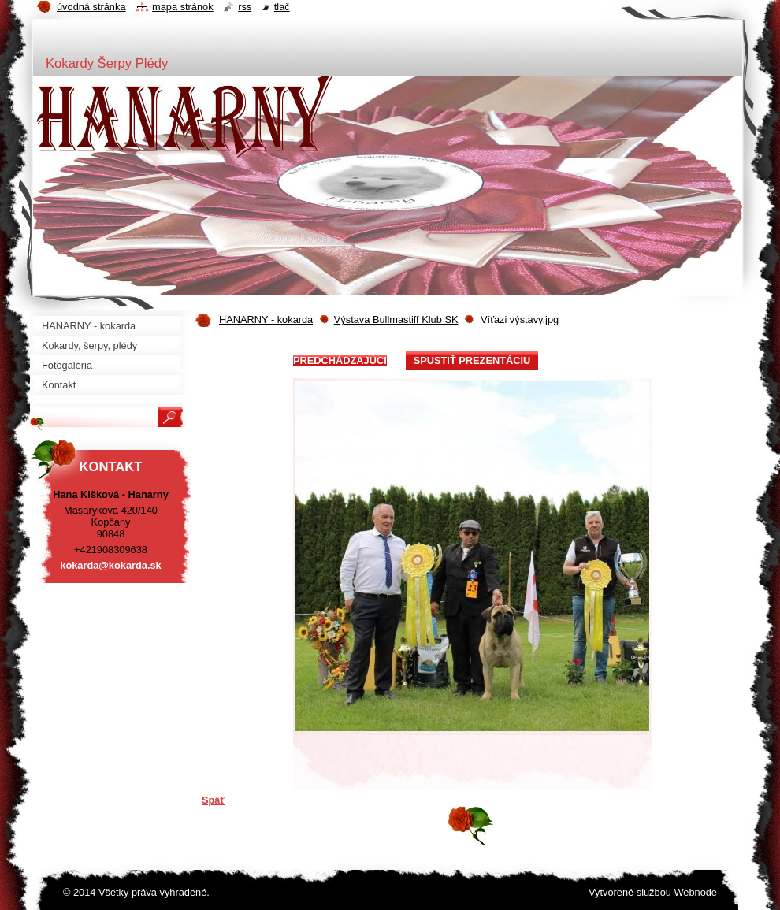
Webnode (695, 892)
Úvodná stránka (91, 7)
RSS (244, 7)
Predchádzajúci (340, 360)
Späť (213, 800)
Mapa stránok (183, 7)
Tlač (282, 7)
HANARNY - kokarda (266, 319)
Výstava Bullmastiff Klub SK (396, 319)
